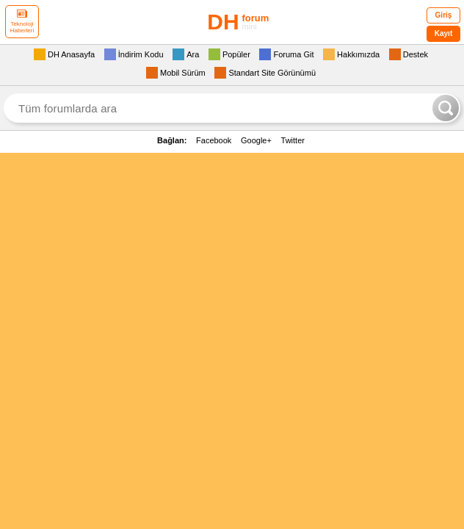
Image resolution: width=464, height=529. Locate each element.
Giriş (443, 15)
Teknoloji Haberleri (22, 22)
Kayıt (443, 33)
